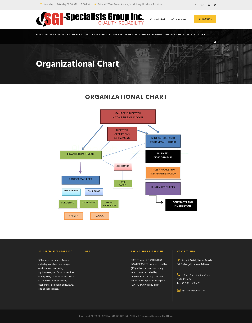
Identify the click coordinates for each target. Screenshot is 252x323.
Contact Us (201, 34)
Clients (187, 34)
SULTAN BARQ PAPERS (121, 34)
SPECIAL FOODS (172, 34)
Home (39, 34)
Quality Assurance (95, 34)
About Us (50, 34)
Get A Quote (205, 19)
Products (64, 34)
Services (77, 34)
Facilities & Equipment (148, 34)
